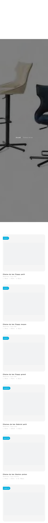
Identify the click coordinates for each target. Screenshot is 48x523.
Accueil (18, 137)
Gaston (6, 438)
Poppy (6, 238)
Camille (6, 488)
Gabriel (6, 388)
